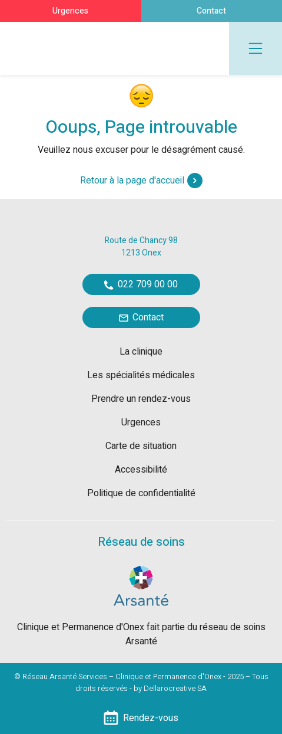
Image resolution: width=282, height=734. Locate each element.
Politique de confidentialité (141, 493)
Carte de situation (141, 446)
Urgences (70, 11)
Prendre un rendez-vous (141, 399)
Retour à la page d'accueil (141, 180)
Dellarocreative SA (175, 688)
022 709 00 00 (141, 284)
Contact (211, 11)
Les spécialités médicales (141, 375)
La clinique (141, 352)
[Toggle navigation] (255, 48)
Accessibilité (141, 470)
